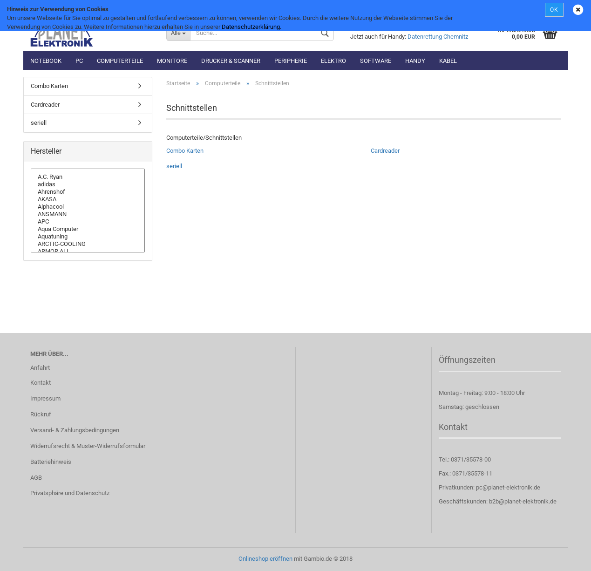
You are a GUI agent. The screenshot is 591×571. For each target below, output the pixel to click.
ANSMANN (88, 214)
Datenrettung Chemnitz (438, 36)
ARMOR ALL (88, 251)
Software (375, 60)
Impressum (45, 398)
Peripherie (290, 60)
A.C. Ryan (88, 177)
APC (88, 221)
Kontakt (40, 382)
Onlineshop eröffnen (265, 558)
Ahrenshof (88, 192)
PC (79, 60)
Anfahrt (40, 367)
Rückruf (40, 414)
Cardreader (385, 150)
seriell (174, 166)
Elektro (333, 60)
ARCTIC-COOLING (88, 244)
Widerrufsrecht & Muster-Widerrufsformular (87, 445)
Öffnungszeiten (467, 360)
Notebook (45, 60)
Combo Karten (185, 150)
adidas (88, 184)
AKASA (88, 199)
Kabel (448, 60)
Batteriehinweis (50, 461)
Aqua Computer (88, 229)
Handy (415, 60)
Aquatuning (88, 236)
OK (554, 10)
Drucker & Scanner (230, 60)
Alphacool (88, 207)
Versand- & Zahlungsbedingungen (74, 430)
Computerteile (120, 60)
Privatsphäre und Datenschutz (69, 492)
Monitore (172, 60)
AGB (36, 477)
